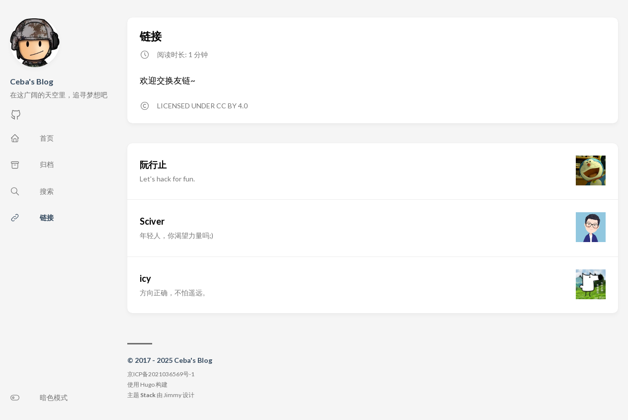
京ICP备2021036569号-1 (160, 374)
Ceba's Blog (31, 81)
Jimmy (172, 395)
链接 (151, 36)
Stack (148, 395)
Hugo (147, 384)
